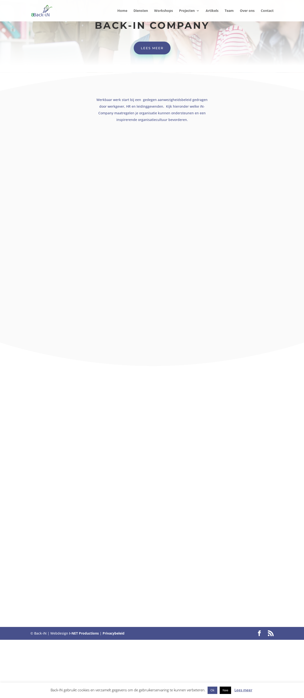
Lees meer (152, 48)
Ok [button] (212, 690)
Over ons (247, 11)
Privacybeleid (113, 633)
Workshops (163, 11)
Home (122, 11)
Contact (267, 11)
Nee (225, 690)
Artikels (212, 11)
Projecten (187, 11)
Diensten (140, 11)
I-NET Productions (84, 633)
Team (229, 11)
